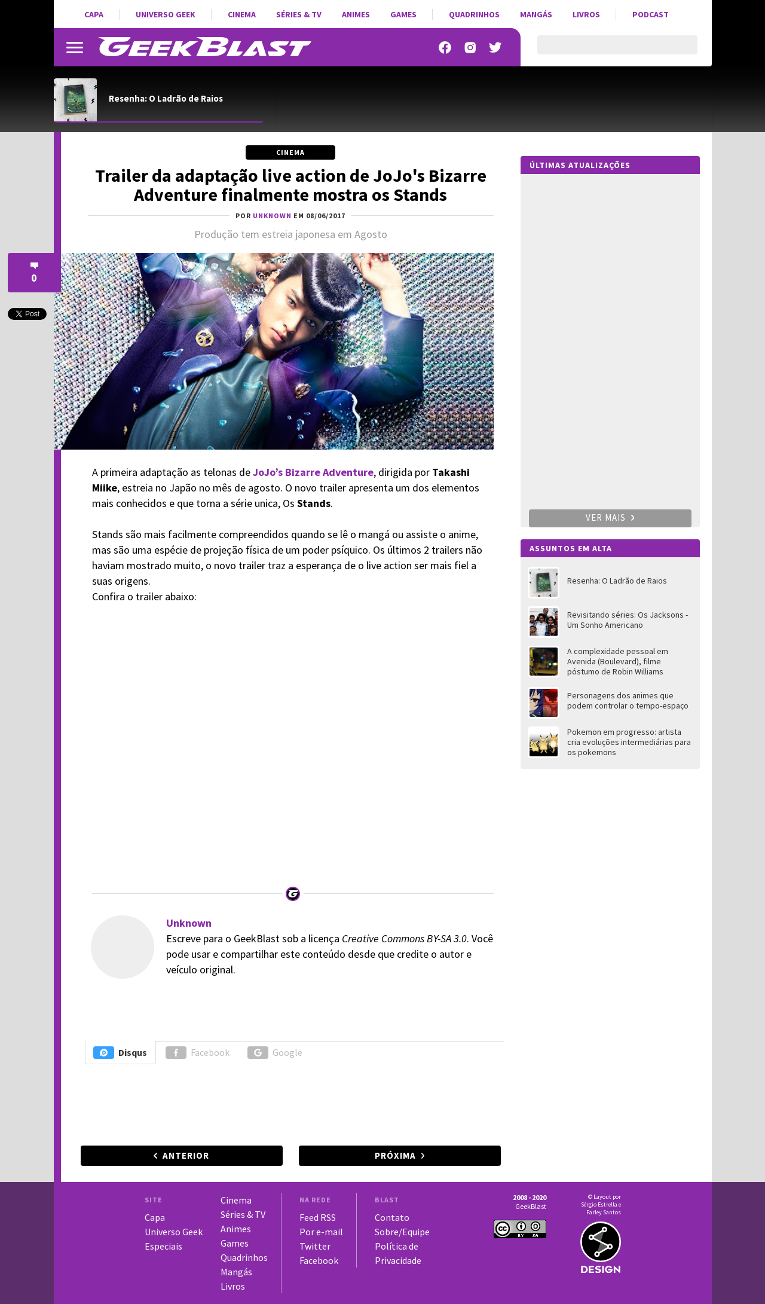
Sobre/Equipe (402, 1232)
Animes (356, 14)
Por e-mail (321, 1232)
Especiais (163, 1246)
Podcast (650, 14)
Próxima (395, 1155)
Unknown (189, 923)
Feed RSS (317, 1217)
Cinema (242, 14)
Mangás (536, 14)
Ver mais (610, 517)
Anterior (186, 1155)
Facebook (198, 1052)
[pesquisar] (607, 52)
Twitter (315, 1246)
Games (403, 14)
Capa (93, 14)
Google (274, 1052)
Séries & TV (299, 14)
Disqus (120, 1052)
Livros (586, 14)
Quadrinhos (474, 14)
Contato (392, 1217)
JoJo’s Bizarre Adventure (312, 472)
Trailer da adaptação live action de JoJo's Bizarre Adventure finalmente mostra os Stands (290, 185)
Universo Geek (165, 14)
